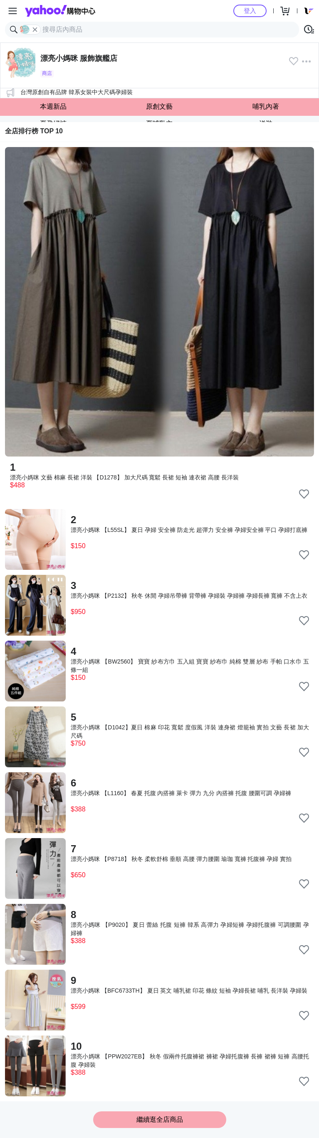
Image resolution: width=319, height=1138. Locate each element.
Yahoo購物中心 (60, 11)
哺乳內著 (265, 106)
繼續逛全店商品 (159, 1119)
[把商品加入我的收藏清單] (304, 494)
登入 (250, 10)
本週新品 (53, 106)
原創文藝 (159, 106)
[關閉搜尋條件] (35, 29)
